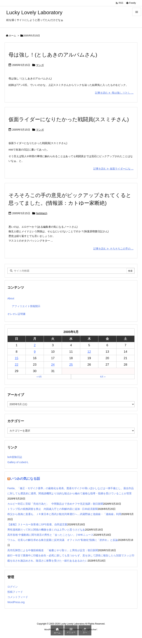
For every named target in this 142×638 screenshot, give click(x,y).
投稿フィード (15, 591)
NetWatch (41, 213)
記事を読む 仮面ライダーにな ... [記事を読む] (113, 168)
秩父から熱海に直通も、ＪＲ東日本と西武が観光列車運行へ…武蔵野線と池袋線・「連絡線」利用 (64, 514)
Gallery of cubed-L (17, 462)
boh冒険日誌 (14, 457)
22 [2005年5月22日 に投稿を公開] (16, 364)
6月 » (103, 376)
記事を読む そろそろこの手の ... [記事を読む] (113, 248)
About (10, 298)
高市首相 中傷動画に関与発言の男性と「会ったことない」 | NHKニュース (50, 534)
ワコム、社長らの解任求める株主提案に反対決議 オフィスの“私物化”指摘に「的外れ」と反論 (62, 539)
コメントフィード (17, 597)
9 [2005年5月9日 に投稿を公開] (35, 351)
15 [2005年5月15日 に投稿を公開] (16, 358)
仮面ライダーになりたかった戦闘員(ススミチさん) (69, 119)
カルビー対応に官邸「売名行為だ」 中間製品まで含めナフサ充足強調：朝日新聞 (55, 503)
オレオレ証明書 (16, 313)
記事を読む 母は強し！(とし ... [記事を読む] (114, 92)
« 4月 (39, 376)
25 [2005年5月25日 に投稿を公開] (71, 364)
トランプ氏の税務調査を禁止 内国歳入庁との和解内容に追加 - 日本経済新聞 (52, 508)
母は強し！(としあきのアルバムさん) (53, 55)
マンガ (40, 65)
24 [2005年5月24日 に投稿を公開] (53, 364)
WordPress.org (16, 602)
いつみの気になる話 (25, 478)
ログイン (12, 586)
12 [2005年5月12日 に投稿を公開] (89, 351)
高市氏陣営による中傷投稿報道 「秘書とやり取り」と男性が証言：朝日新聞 (52, 550)
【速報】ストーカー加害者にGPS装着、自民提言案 (37, 524)
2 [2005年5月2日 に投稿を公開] (35, 345)
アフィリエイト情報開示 (26, 306)
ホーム (12, 35)
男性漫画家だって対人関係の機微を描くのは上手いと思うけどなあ (46, 529)
